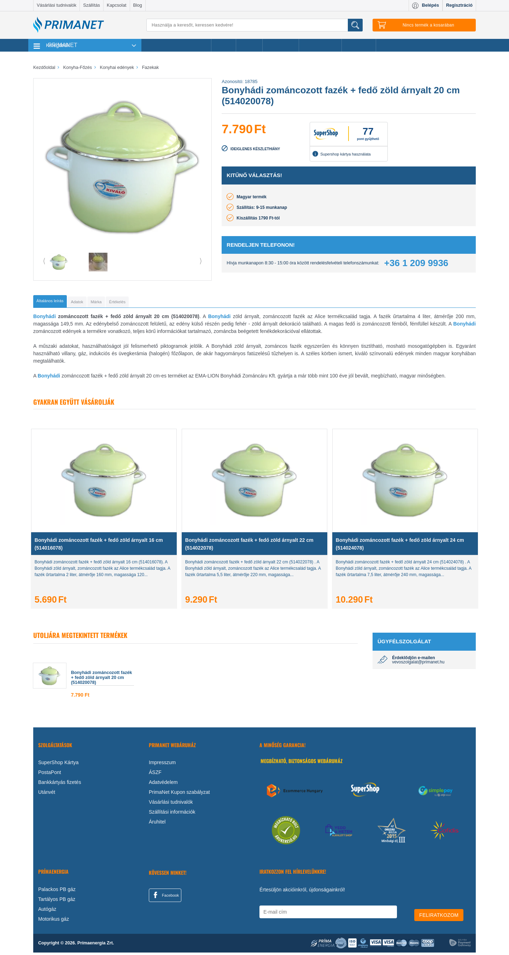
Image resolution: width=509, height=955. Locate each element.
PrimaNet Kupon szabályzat (179, 794)
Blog (137, 5)
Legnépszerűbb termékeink (176, 45)
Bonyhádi (44, 319)
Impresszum (162, 765)
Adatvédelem (163, 784)
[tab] (61, 302)
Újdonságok (281, 45)
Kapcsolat (116, 5)
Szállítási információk (172, 814)
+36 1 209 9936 (416, 263)
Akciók (223, 45)
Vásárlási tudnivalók (56, 5)
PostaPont (49, 775)
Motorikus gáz (53, 921)
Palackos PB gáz (57, 892)
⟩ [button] (200, 261)
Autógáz (47, 911)
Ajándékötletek (320, 45)
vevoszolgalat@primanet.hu (418, 664)
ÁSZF (155, 775)
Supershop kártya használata (341, 153)
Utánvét (46, 794)
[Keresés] (254, 25)
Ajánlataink (359, 45)
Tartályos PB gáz (56, 901)
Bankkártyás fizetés (59, 784)
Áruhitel (157, 824)
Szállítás (91, 5)
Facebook (165, 897)
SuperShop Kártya (58, 765)
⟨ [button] (44, 261)
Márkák (249, 45)
